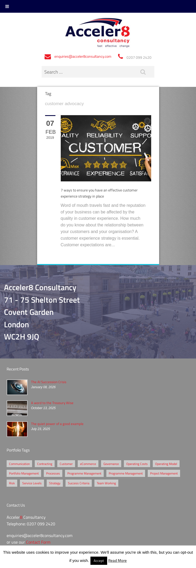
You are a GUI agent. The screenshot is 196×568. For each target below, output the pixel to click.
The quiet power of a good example (57, 423)
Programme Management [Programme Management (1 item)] (126, 473)
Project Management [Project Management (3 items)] (164, 473)
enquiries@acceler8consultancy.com (82, 56)
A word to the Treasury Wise (52, 402)
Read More (117, 560)
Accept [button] (99, 560)
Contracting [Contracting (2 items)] (44, 464)
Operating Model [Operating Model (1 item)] (166, 464)
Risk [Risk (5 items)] (12, 483)
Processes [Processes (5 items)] (53, 473)
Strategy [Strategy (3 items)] (54, 483)
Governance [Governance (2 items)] (111, 464)
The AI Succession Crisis (48, 381)
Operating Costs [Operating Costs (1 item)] (137, 464)
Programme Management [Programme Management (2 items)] (84, 473)
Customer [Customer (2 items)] (66, 464)
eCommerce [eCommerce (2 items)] (88, 464)
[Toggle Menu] (7, 6)
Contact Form (38, 542)
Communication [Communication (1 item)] (19, 464)
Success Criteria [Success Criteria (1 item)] (78, 483)
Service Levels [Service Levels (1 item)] (32, 483)
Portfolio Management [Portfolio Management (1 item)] (24, 473)
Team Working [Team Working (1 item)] (106, 483)
